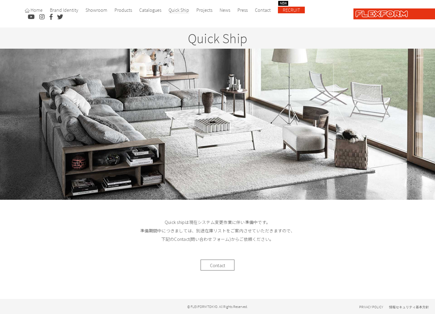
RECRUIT (289, 10)
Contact (263, 10)
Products (123, 10)
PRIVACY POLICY (371, 307)
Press (242, 10)
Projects (204, 10)
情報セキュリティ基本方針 (409, 307)
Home (34, 10)
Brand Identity (64, 10)
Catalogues (150, 10)
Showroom (96, 10)
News (225, 10)
